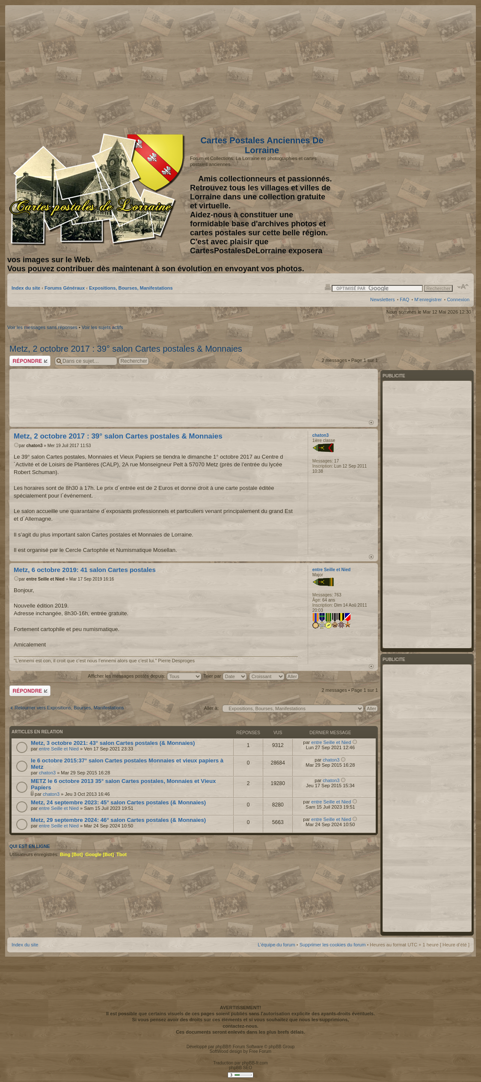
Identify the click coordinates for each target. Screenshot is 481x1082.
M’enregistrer (428, 299)
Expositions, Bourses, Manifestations (131, 288)
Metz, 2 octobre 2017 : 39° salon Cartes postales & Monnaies (125, 348)
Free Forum (260, 1051)
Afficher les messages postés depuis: (144, 676)
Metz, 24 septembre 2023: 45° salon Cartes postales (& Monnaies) (118, 802)
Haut (371, 422)
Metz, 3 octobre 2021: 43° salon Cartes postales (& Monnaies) (113, 743)
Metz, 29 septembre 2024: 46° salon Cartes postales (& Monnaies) (118, 820)
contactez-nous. (240, 1026)
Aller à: (211, 708)
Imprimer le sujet (328, 287)
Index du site (26, 288)
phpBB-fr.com (255, 1063)
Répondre (29, 361)
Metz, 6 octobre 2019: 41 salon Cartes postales (85, 569)
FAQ (404, 299)
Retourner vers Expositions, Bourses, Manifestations (69, 707)
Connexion (458, 299)
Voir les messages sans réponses (42, 327)
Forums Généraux (65, 288)
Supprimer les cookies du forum (333, 944)
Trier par (225, 676)
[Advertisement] (402, 67)
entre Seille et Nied (45, 579)
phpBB (221, 1046)
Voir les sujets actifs (102, 327)
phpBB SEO (240, 1067)
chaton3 (34, 445)
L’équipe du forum (276, 944)
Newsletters (382, 299)
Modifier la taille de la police (463, 287)
